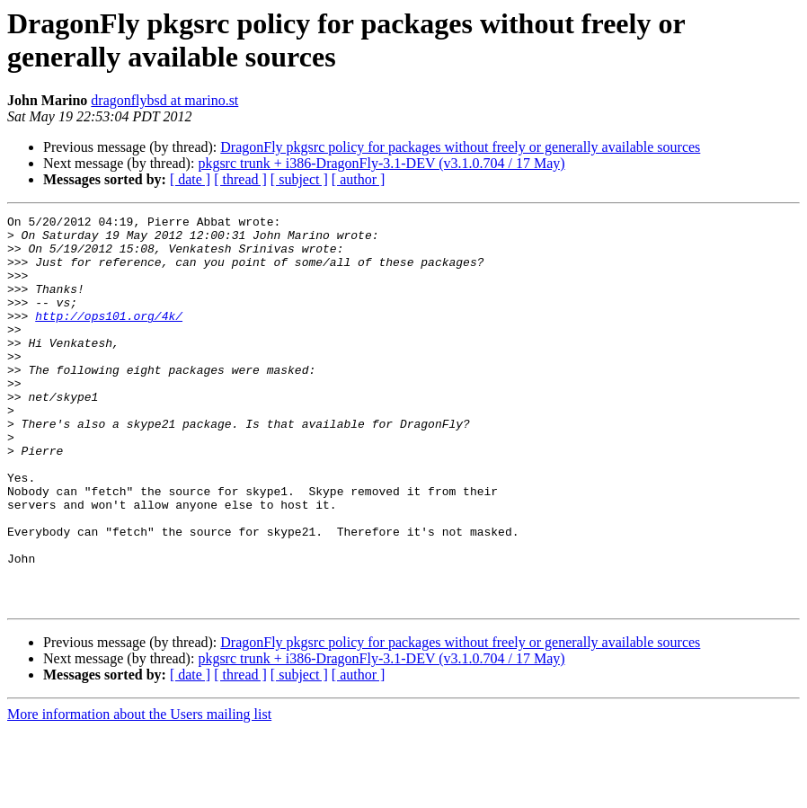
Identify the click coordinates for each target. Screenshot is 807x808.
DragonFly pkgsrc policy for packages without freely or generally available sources (460, 147)
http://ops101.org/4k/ (108, 337)
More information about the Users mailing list (139, 792)
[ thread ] (240, 179)
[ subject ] (299, 179)
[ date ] (190, 179)
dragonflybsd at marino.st (164, 100)
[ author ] (359, 179)
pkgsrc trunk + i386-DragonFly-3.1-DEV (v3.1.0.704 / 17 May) (381, 163)
